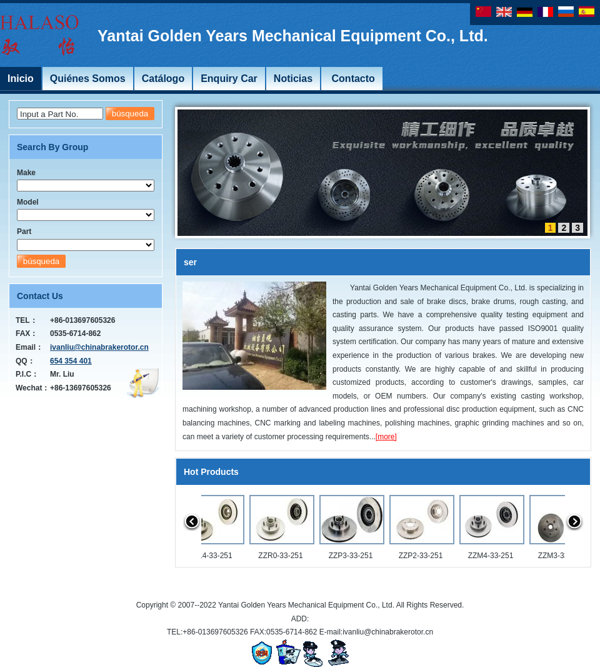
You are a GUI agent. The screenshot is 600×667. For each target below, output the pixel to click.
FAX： (27, 333)
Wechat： (32, 388)
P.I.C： (27, 374)
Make (26, 172)
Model (28, 202)
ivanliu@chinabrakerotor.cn (99, 347)
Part (24, 231)
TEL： (27, 320)
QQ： (25, 361)
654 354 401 (71, 361)
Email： (29, 347)
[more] (386, 436)
